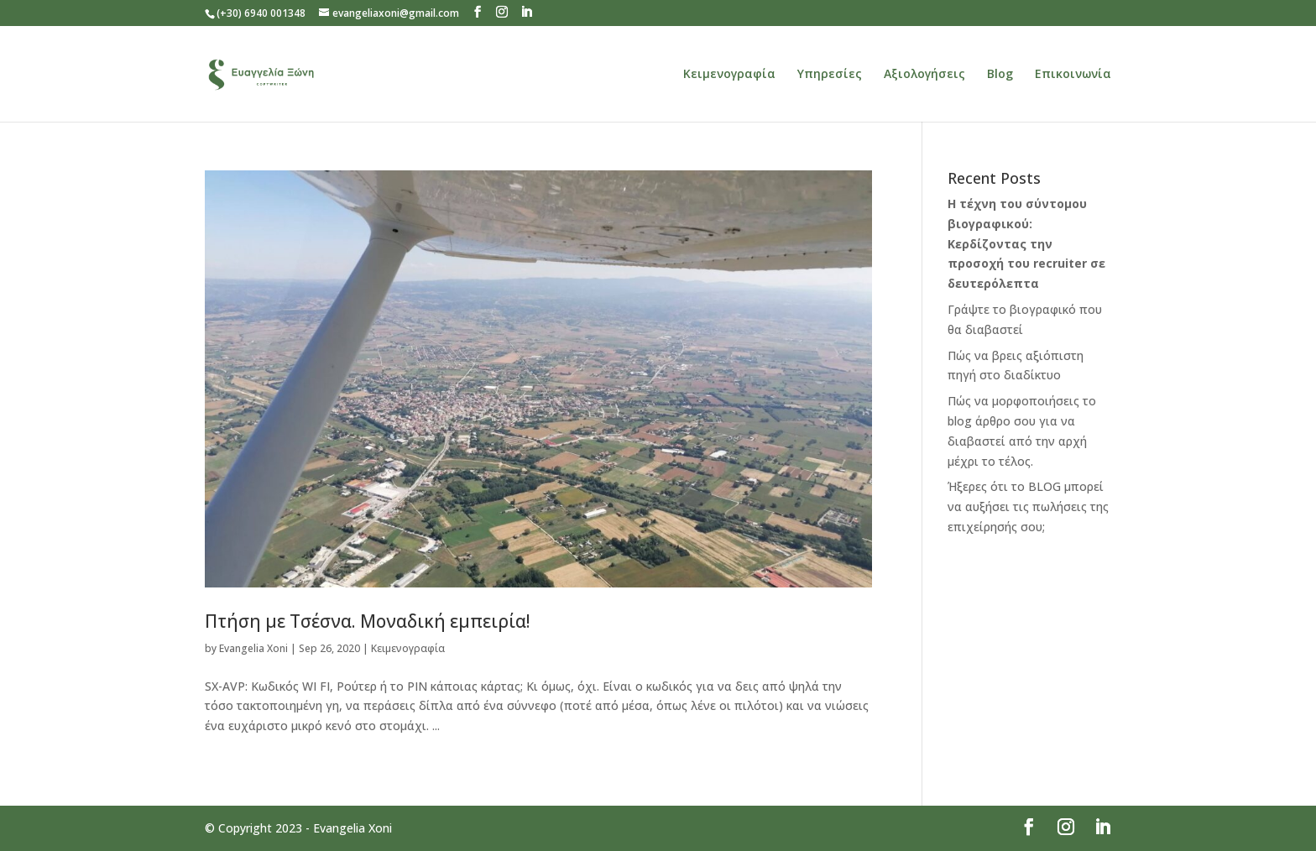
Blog (1000, 74)
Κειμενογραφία (729, 74)
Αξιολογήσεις (924, 74)
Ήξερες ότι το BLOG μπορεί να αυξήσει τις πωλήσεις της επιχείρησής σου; (1028, 506)
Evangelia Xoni (253, 648)
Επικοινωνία (1073, 74)
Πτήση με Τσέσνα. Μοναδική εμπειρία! (367, 621)
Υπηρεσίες (829, 74)
